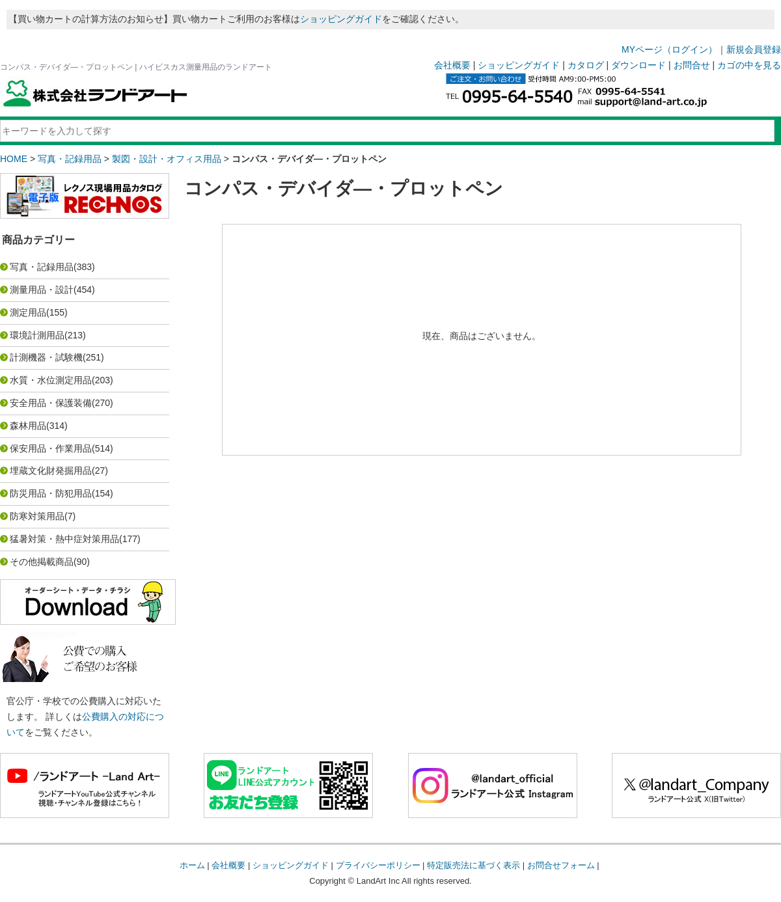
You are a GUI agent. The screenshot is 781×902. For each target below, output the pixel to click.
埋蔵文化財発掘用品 (51, 470)
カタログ (586, 65)
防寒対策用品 (37, 516)
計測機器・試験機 (46, 357)
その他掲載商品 (42, 561)
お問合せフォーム (561, 865)
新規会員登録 (753, 49)
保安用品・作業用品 (51, 448)
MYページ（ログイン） (669, 49)
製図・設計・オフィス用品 (166, 159)
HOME (13, 159)
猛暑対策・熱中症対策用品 (64, 539)
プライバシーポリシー (378, 865)
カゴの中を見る (749, 65)
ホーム (192, 865)
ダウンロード (638, 65)
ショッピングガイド (341, 19)
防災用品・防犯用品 (51, 493)
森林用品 (28, 425)
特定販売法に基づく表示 (473, 865)
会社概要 (452, 65)
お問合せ (692, 65)
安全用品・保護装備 (51, 403)
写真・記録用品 (70, 159)
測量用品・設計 (42, 289)
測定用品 (28, 312)
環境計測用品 (37, 335)
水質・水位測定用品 (51, 380)
